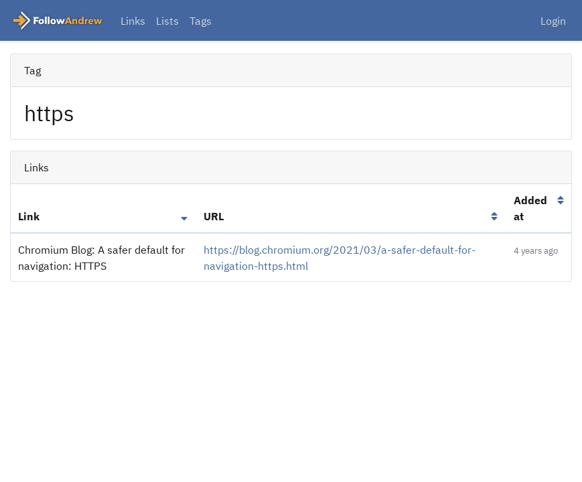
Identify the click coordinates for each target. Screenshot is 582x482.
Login (553, 20)
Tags (201, 20)
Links (133, 20)
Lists (167, 20)
